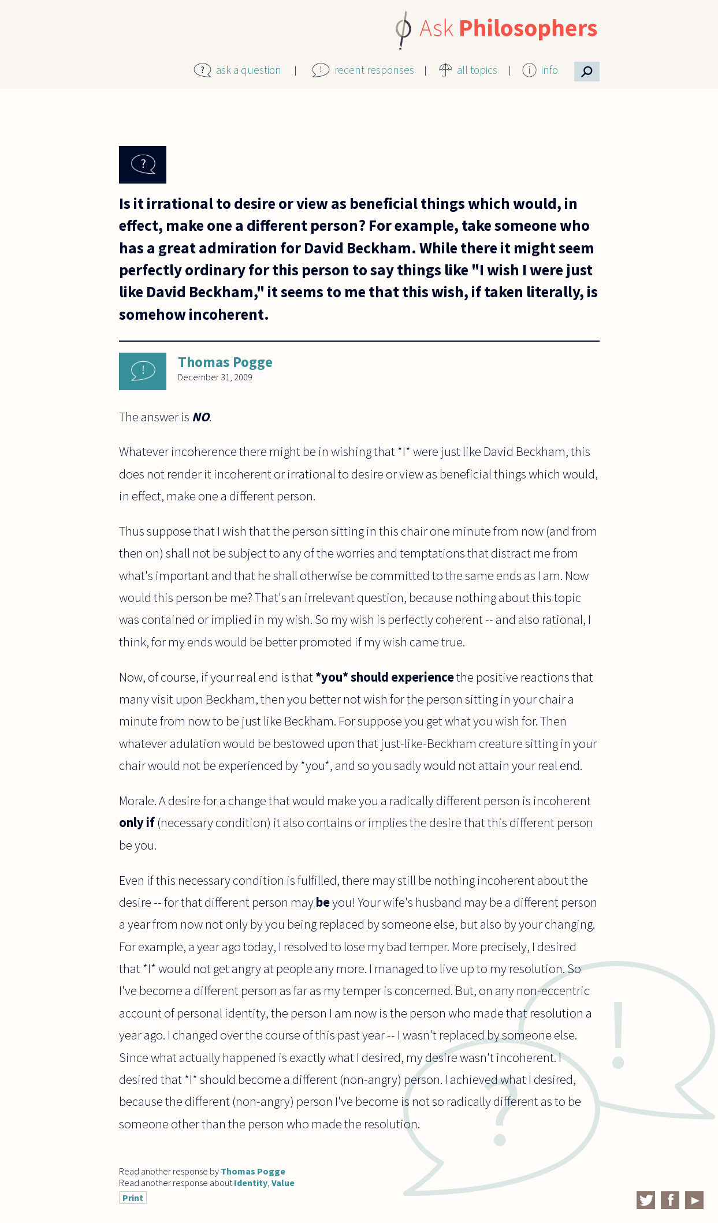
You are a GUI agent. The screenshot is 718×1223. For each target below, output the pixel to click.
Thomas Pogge (225, 362)
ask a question (248, 70)
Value (283, 1182)
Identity (250, 1182)
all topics (477, 70)
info (549, 70)
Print (132, 1197)
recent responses (374, 70)
